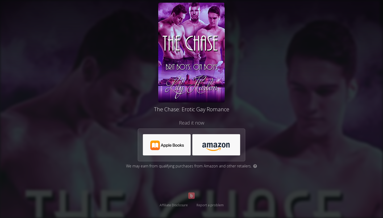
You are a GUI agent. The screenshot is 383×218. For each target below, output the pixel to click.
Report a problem (210, 205)
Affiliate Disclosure (174, 205)
